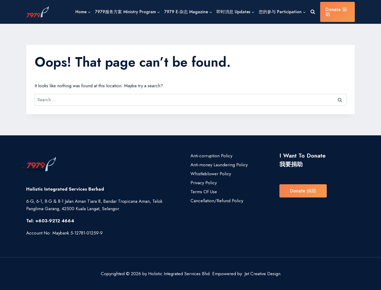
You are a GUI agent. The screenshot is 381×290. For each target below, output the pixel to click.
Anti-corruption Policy (211, 156)
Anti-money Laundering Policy (219, 165)
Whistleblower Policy (210, 174)
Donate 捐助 (336, 12)
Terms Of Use (203, 191)
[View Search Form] (313, 12)
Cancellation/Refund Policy (216, 200)
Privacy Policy (203, 182)
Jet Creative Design (262, 273)
